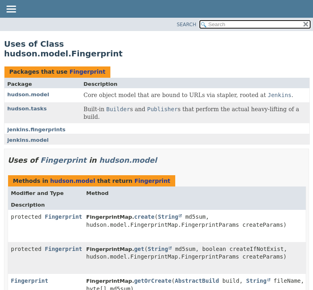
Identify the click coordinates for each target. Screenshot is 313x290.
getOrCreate (153, 281)
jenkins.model (28, 140)
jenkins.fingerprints (36, 129)
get (139, 249)
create (144, 216)
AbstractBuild (197, 281)
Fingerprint (87, 71)
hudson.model (28, 94)
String (168, 216)
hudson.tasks (27, 109)
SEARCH (187, 24)
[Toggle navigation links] (11, 9)
